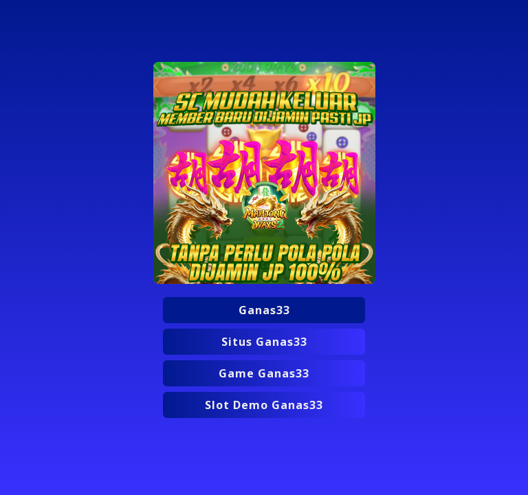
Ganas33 (264, 310)
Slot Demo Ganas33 (264, 404)
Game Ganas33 (264, 373)
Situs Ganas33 (264, 341)
